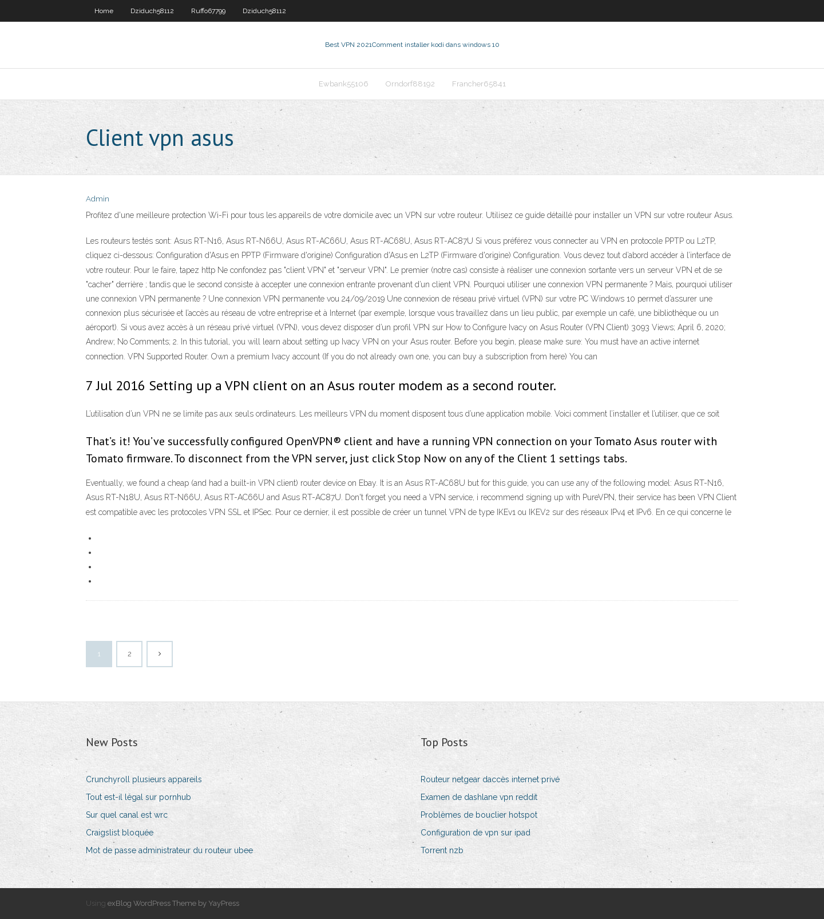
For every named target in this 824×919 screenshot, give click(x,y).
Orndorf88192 (410, 84)
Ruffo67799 (208, 11)
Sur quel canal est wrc (127, 814)
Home (103, 11)
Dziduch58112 (152, 11)
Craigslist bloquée (119, 832)
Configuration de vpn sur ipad (475, 832)
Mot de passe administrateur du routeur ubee (169, 850)
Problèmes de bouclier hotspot (479, 814)
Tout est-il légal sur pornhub (138, 797)
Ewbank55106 (344, 84)
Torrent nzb (442, 850)
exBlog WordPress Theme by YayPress (173, 903)
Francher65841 (479, 84)
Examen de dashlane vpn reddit (479, 797)
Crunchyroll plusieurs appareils (144, 779)
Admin (97, 199)
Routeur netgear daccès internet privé (490, 779)
